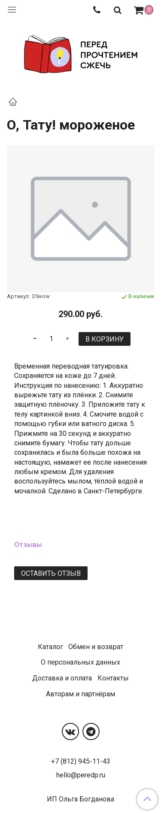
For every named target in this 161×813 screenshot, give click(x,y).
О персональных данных (80, 662)
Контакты (113, 678)
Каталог (50, 647)
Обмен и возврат (95, 647)
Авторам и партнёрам (80, 694)
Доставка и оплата (62, 678)
